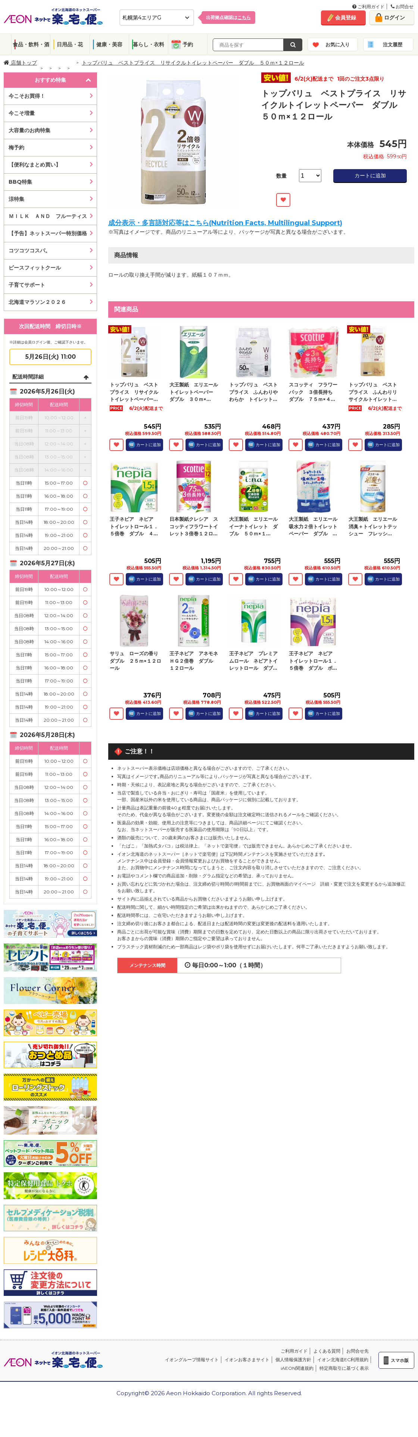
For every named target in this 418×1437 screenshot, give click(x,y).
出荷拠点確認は (228, 17)
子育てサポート (27, 285)
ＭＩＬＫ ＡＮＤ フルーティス (48, 216)
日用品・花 (70, 44)
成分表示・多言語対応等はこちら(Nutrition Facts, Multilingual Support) (225, 223)
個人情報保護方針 (293, 1359)
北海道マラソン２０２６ (37, 302)
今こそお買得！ (27, 96)
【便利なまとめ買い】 (35, 164)
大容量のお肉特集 (29, 130)
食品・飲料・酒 (31, 44)
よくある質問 (327, 1351)
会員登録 (345, 17)
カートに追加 (370, 175)
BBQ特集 (20, 181)
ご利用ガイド (368, 6)
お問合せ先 (357, 1351)
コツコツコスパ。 (29, 250)
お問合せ (402, 6)
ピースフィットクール (35, 267)
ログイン (394, 17)
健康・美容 (109, 44)
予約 (188, 44)
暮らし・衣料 (148, 44)
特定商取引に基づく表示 (344, 1368)
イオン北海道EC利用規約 (342, 1359)
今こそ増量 (22, 113)
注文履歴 (392, 44)
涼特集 (16, 199)
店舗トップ (20, 62)
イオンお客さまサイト (247, 1359)
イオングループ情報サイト (192, 1359)
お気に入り (337, 44)
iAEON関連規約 (297, 1368)
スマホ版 (400, 1360)
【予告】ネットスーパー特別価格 (48, 233)
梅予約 (16, 147)
